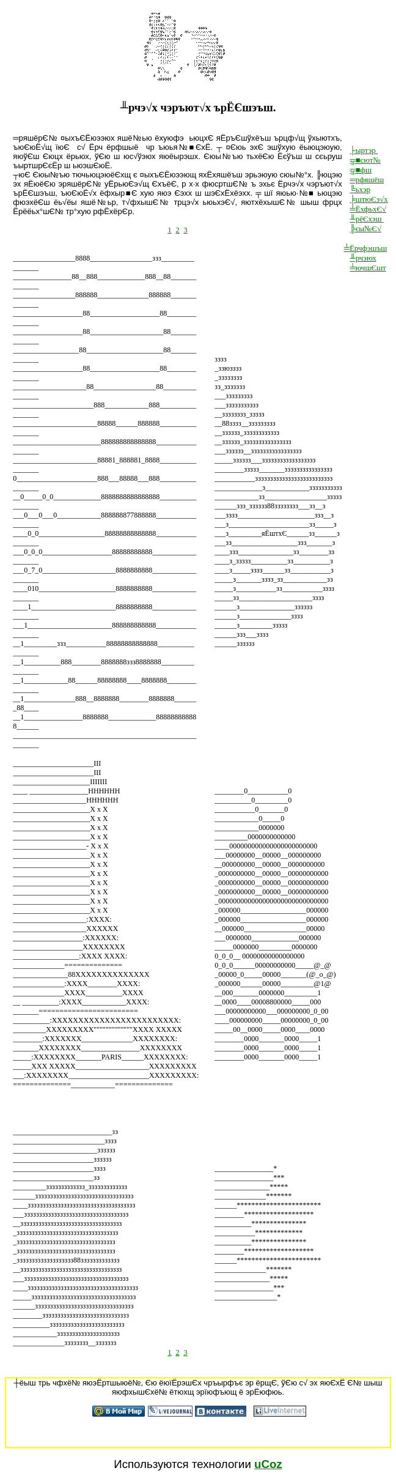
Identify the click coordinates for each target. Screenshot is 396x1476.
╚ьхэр (360, 189)
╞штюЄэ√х (368, 199)
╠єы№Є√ (365, 228)
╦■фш (361, 169)
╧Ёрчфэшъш (365, 248)
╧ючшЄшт (368, 267)
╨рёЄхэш (366, 218)
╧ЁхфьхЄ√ (368, 208)
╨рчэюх (363, 257)
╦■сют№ (365, 160)
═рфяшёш (367, 179)
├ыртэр (364, 150)
